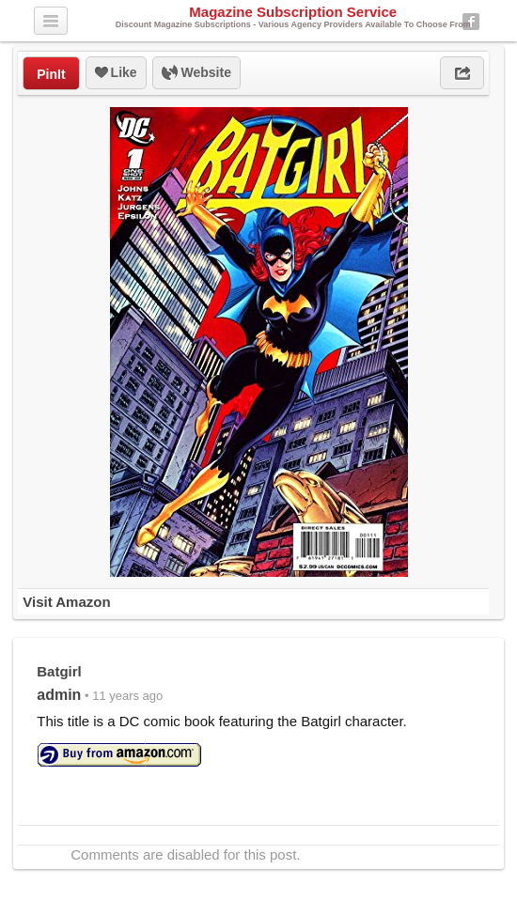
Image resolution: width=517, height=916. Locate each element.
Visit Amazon (66, 602)
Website (196, 73)
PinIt (51, 74)
